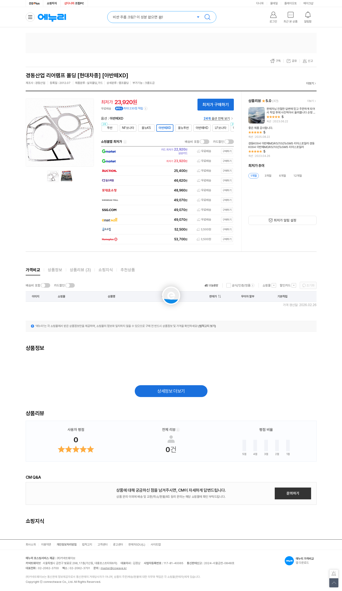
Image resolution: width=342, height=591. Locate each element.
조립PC (74, 3)
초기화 (310, 285)
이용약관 (46, 544)
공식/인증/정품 (241, 285)
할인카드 (285, 285)
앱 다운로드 (301, 560)
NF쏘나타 (128, 128)
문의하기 (293, 493)
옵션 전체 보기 (217, 118)
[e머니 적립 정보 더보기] (146, 108)
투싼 (109, 128)
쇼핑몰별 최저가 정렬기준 (125, 142)
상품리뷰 (80, 269)
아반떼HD (202, 128)
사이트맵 (156, 544)
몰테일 (274, 3)
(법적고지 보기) (207, 326)
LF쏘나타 (220, 128)
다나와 (260, 3)
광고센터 (118, 544)
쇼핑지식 (52, 3)
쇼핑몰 (266, 285)
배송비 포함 (192, 141)
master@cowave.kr (114, 568)
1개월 (253, 175)
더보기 (310, 83)
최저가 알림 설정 (285, 220)
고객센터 (102, 544)
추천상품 (127, 269)
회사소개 (31, 544)
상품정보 (55, 269)
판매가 (213, 296)
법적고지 (87, 544)
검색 (207, 17)
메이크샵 (308, 3)
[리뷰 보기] (282, 115)
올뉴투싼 (183, 128)
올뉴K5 (146, 128)
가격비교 (33, 269)
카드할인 (218, 141)
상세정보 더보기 (171, 391)
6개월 (282, 175)
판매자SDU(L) (136, 544)
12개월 (298, 175)
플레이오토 (290, 3)
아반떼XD (165, 128)
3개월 (268, 175)
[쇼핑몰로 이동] (166, 151)
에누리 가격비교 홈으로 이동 (51, 17)
